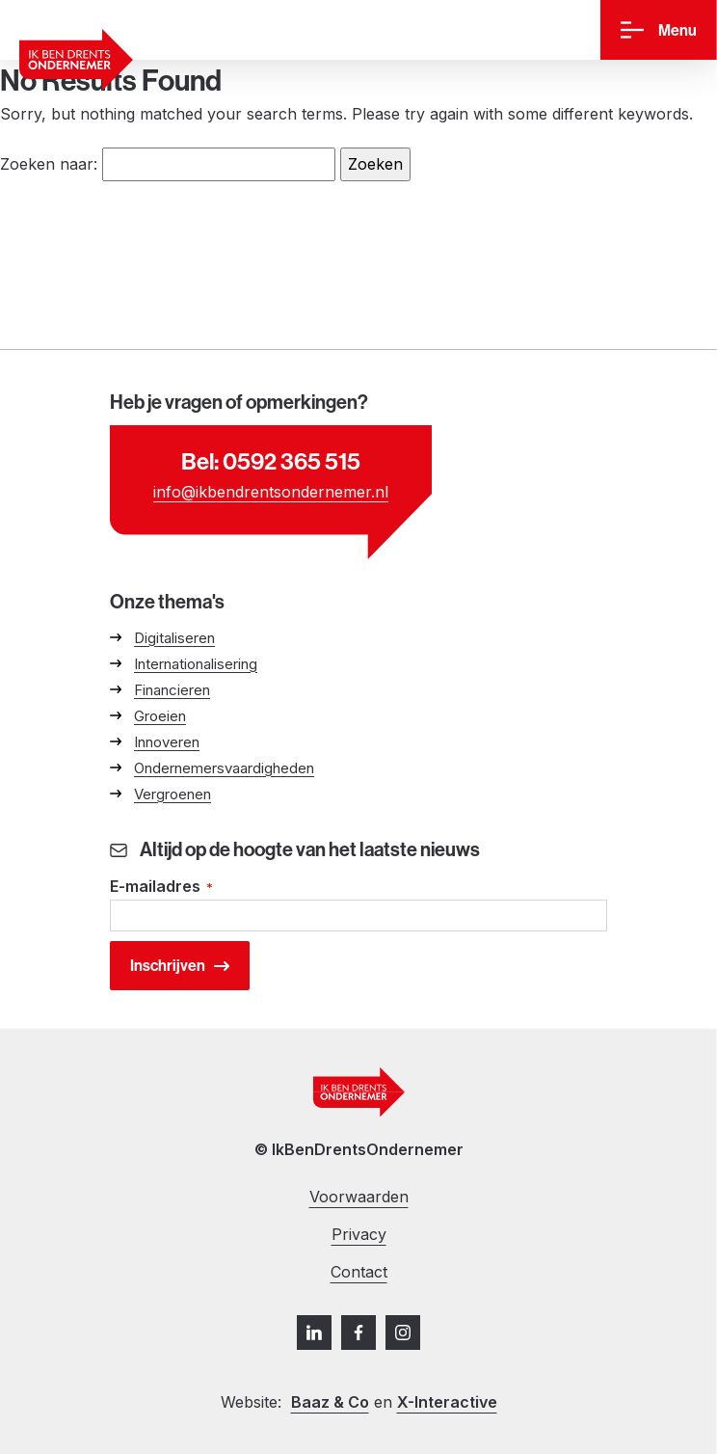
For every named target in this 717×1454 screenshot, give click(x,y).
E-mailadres (161, 887)
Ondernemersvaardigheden (224, 768)
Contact (359, 1271)
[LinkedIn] (314, 1332)
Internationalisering (195, 664)
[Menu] (658, 30)
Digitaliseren (174, 638)
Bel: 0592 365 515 (270, 460)
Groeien (160, 716)
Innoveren (166, 742)
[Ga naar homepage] (76, 60)
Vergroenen (172, 794)
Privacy (359, 1234)
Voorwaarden (359, 1196)
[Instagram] (402, 1332)
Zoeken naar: (48, 164)
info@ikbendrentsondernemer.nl (270, 491)
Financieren (172, 690)
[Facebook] (358, 1332)
